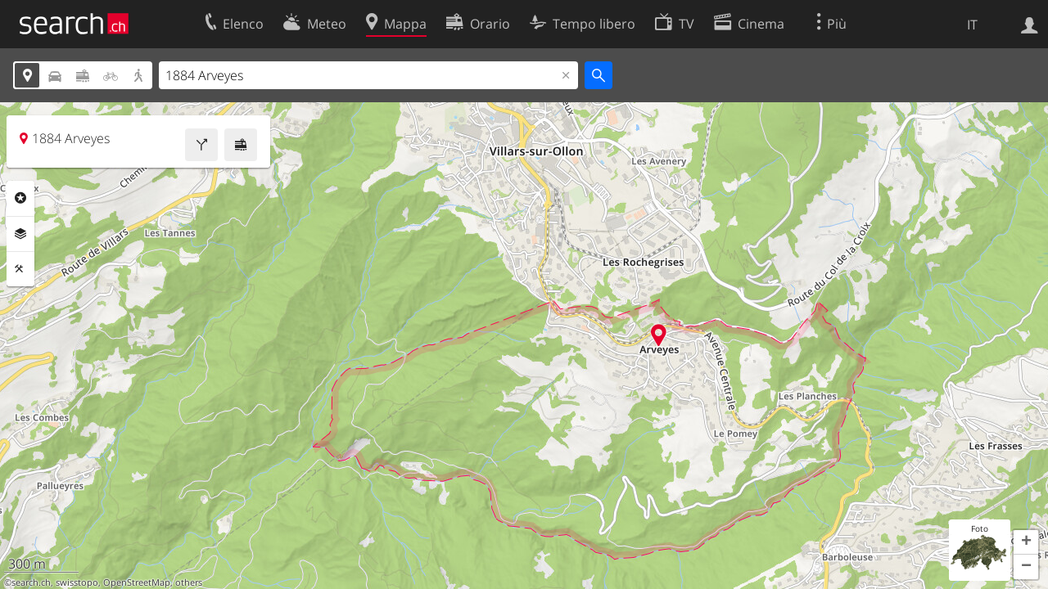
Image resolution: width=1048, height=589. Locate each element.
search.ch (31, 582)
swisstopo (77, 582)
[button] (1026, 542)
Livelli (20, 234)
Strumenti (20, 269)
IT (972, 25)
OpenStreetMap (136, 582)
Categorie (20, 198)
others (188, 582)
